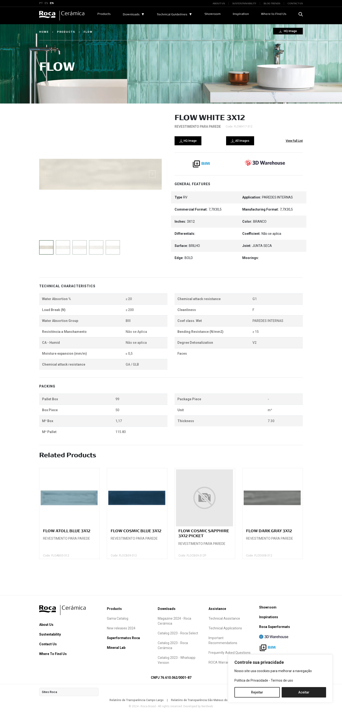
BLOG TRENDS (272, 3)
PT (41, 3)
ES (46, 3)
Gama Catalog (117, 618)
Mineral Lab (116, 648)
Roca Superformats (274, 627)
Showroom (212, 14)
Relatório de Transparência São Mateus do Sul (202, 700)
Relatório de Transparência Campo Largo (136, 700)
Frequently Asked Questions (230, 653)
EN (52, 3)
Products (104, 14)
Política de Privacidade (251, 680)
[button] (152, 174)
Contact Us (48, 644)
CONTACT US (295, 3)
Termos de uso (282, 680)
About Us (46, 625)
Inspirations (268, 617)
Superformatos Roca (123, 638)
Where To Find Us (53, 654)
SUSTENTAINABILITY (244, 3)
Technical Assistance (224, 618)
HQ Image (288, 31)
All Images (240, 141)
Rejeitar (257, 692)
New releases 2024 (121, 628)
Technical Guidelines (172, 14)
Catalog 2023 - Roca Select (178, 633)
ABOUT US (219, 3)
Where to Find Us (273, 14)
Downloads (131, 14)
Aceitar (303, 692)
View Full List (294, 140)
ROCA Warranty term (224, 662)
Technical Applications (225, 628)
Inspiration (241, 14)
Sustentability (50, 634)
